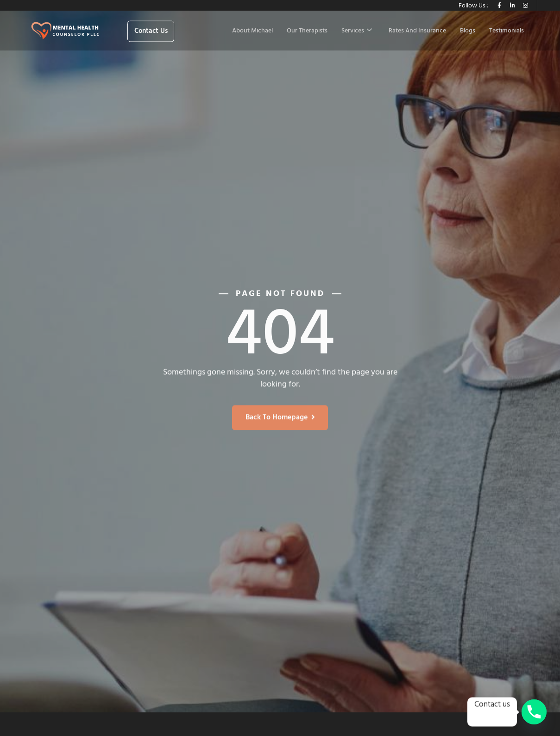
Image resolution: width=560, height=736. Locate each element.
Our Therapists (307, 30)
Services (356, 30)
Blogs (467, 30)
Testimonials (506, 30)
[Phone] (534, 711)
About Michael (252, 30)
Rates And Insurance (417, 30)
